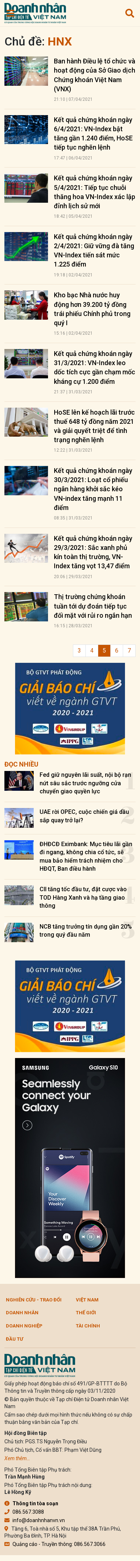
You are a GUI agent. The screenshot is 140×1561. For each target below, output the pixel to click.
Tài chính (88, 1326)
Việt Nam (87, 1300)
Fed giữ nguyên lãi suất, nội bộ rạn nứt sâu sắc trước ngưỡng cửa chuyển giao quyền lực (85, 783)
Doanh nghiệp (24, 1326)
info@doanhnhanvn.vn (34, 1520)
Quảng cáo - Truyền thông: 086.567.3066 (55, 1544)
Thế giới (86, 1312)
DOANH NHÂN (22, 1312)
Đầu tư (14, 1339)
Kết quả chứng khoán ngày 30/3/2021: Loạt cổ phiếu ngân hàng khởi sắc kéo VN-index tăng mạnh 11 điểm (93, 489)
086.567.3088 (24, 1512)
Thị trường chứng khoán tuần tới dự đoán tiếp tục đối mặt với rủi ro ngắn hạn (93, 606)
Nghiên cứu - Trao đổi (34, 1300)
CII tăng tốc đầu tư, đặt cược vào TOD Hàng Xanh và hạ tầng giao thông (83, 897)
